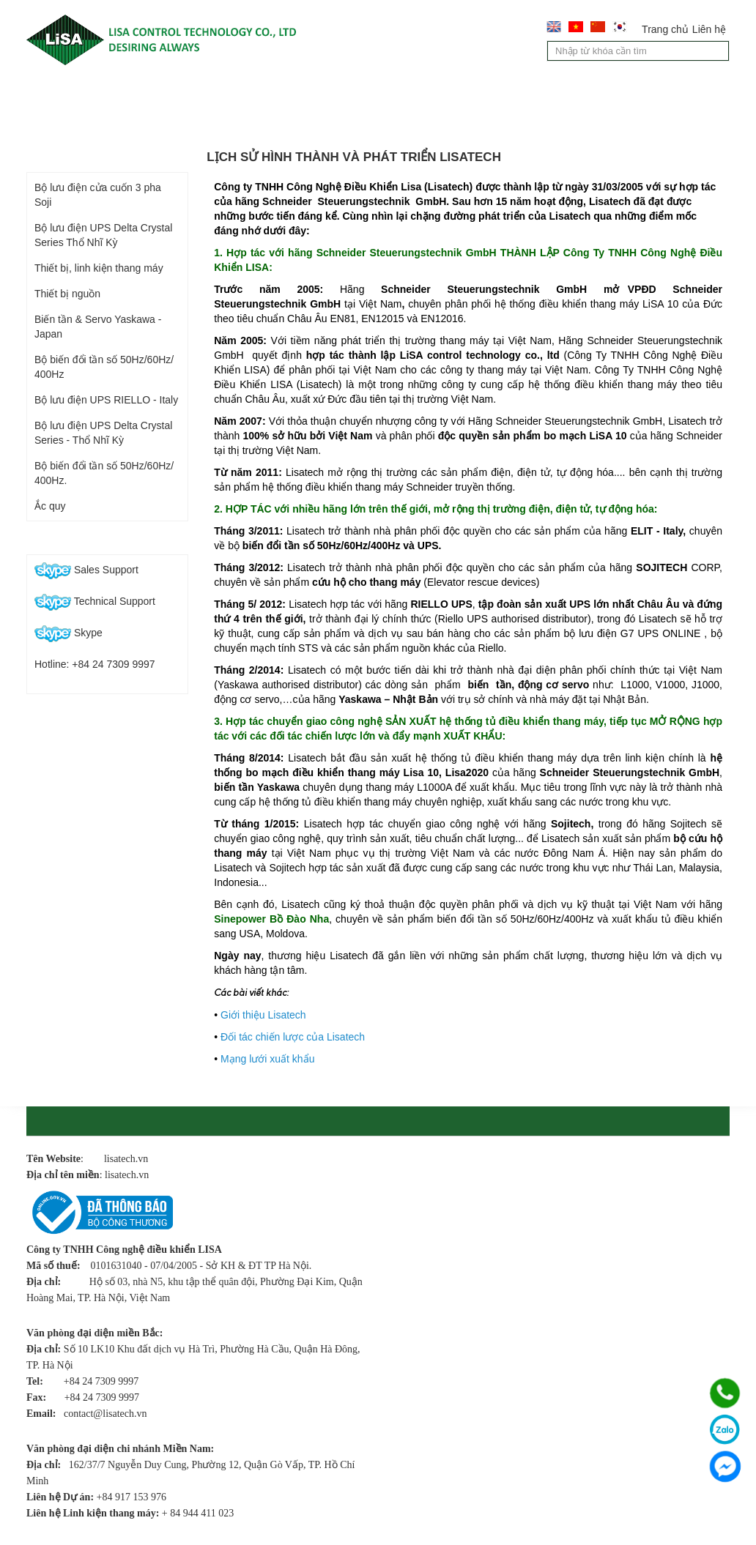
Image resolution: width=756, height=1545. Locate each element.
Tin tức (595, 95)
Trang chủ (665, 29)
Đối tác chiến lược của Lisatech (292, 1037)
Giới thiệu (164, 95)
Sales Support (86, 570)
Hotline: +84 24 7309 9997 (94, 664)
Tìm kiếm (719, 52)
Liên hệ (709, 29)
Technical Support (94, 601)
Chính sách (80, 127)
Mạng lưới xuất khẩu (267, 1059)
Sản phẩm (258, 95)
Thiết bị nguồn (67, 293)
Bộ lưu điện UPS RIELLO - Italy (106, 400)
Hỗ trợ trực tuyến (91, 539)
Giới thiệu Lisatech (263, 1015)
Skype (68, 633)
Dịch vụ (434, 95)
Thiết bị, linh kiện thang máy (98, 268)
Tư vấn (516, 95)
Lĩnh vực (349, 95)
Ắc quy (49, 506)
